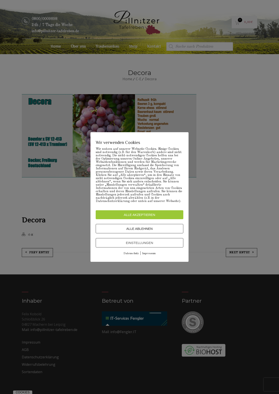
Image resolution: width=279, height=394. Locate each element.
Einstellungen (139, 243)
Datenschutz (131, 253)
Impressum (149, 253)
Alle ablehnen (139, 228)
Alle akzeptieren (139, 215)
